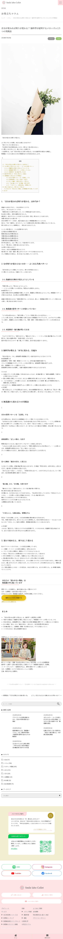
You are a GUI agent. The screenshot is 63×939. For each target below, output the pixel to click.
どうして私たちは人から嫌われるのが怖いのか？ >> (46, 695)
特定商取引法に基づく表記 (41, 915)
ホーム (15, 936)
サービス (4, 912)
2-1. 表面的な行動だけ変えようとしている (16, 168)
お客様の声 (25, 921)
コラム (51, 38)
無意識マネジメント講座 (10, 924)
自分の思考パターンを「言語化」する (18, 177)
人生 (59, 38)
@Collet (14, 849)
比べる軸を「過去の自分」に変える (17, 181)
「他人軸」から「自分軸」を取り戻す (18, 183)
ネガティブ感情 (8, 767)
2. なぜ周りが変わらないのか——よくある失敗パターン (18, 166)
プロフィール (5, 908)
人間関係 (6, 777)
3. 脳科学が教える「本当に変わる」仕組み (14, 174)
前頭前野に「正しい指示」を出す (16, 179)
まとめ (4, 191)
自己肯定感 (7, 784)
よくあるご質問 (37, 908)
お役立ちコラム (26, 924)
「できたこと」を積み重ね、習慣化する (18, 185)
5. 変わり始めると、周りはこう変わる (13, 187)
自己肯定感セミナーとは (10, 915)
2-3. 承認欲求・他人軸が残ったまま (15, 172)
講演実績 (26, 915)
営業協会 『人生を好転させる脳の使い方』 (16, 695)
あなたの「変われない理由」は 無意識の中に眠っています (21, 189)
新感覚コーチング (8, 918)
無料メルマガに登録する (13, 598)
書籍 (25, 918)
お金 (5, 760)
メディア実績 (27, 912)
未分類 (6, 780)
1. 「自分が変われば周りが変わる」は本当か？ (15, 164)
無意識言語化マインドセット (11, 921)
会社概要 (35, 912)
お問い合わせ (47, 936)
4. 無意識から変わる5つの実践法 (11, 176)
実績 (23, 908)
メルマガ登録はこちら (39, 829)
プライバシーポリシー (39, 918)
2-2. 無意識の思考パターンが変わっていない (17, 170)
